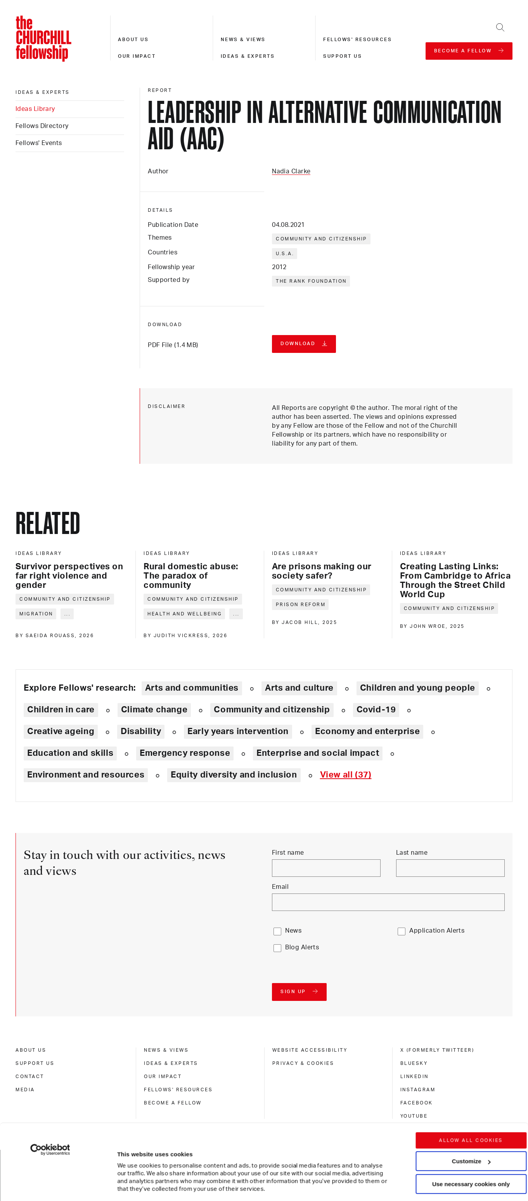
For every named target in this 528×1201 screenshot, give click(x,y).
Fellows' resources (357, 39)
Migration (36, 614)
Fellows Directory (42, 126)
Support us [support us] (35, 1063)
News (293, 931)
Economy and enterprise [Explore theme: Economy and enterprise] (367, 731)
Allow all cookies (471, 1087)
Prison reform (301, 604)
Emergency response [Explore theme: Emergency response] (185, 753)
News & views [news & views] (166, 1050)
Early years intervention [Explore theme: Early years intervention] (238, 731)
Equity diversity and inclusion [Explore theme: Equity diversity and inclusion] (234, 775)
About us (133, 39)
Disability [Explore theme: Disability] (141, 731)
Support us (342, 56)
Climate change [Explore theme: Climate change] (154, 709)
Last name (412, 853)
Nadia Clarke (291, 171)
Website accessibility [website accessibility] (310, 1050)
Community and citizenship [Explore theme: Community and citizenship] (272, 709)
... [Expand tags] (67, 614)
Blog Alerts (302, 947)
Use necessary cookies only (471, 1130)
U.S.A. (285, 253)
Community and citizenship (321, 239)
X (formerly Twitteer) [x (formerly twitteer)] (437, 1050)
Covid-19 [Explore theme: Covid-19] (376, 709)
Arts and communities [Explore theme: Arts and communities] (192, 688)
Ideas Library (35, 109)
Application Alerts (436, 931)
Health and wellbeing (184, 614)
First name (288, 853)
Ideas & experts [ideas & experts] (43, 92)
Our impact (137, 56)
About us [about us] (31, 1050)
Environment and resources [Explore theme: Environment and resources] (85, 775)
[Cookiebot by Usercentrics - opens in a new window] (50, 1096)
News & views (243, 39)
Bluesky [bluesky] (414, 1063)
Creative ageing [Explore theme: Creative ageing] (60, 731)
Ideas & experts (248, 56)
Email (280, 887)
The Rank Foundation (311, 281)
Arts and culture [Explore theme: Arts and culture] (299, 688)
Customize (471, 1107)
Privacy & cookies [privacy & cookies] (303, 1063)
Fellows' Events (39, 143)
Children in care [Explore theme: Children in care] (61, 709)
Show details (127, 1171)
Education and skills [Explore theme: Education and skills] (70, 753)
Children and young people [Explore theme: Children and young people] (417, 688)
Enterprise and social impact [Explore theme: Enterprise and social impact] (317, 753)
